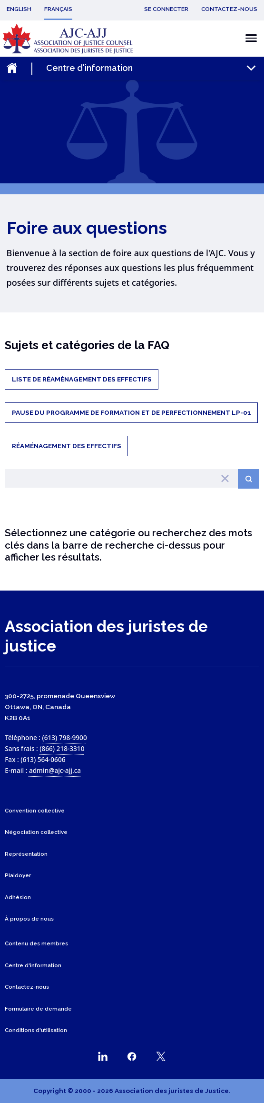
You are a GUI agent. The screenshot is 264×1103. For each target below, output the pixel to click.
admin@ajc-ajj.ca (55, 770)
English (19, 9)
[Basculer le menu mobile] (248, 38)
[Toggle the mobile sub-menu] (151, 68)
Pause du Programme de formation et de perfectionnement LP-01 (131, 412)
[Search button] (248, 479)
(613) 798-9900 (64, 737)
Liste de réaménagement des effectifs (82, 379)
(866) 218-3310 (61, 748)
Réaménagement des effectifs (66, 446)
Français (58, 9)
